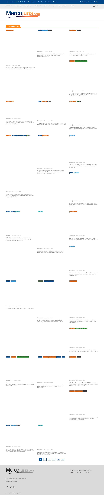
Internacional (18, 6)
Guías (12, 1)
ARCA (54, 6)
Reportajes (48, 1)
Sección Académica (21, 1)
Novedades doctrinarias (81, 60)
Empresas (47, 6)
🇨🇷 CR (63, 356)
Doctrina (8, 6)
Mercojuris (8, 65)
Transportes (37, 6)
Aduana (8, 211)
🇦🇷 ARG (50, 30)
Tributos (59, 356)
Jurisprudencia (32, 1)
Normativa (40, 1)
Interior (71, 6)
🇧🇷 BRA (78, 101)
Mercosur (28, 6)
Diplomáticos (62, 6)
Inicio (7, 1)
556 (58, 459)
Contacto (55, 1)
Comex (39, 30)
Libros (13, 135)
